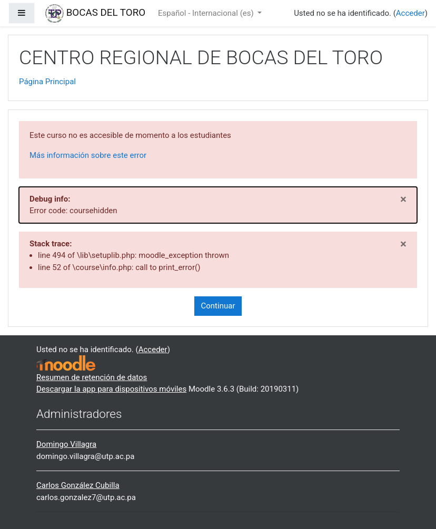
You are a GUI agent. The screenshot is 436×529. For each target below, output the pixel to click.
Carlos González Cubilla (78, 485)
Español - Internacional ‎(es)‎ (206, 13)
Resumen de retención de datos (91, 377)
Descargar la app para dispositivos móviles (111, 389)
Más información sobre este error (87, 155)
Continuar (218, 306)
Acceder (410, 13)
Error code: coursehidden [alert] (218, 204)
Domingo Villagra (66, 444)
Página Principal (47, 81)
